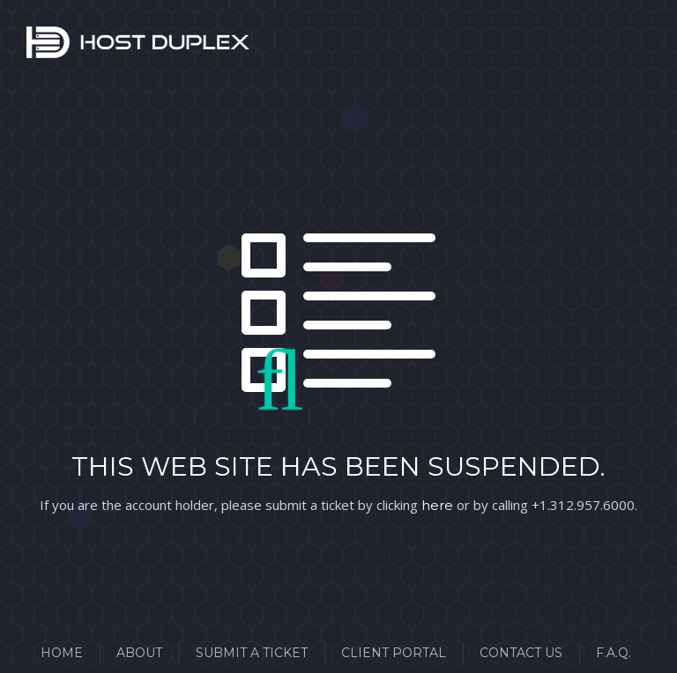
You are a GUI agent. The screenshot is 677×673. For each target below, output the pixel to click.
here (437, 505)
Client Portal (393, 653)
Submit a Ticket (252, 653)
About (139, 653)
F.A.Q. (613, 653)
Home (62, 653)
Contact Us (521, 653)
